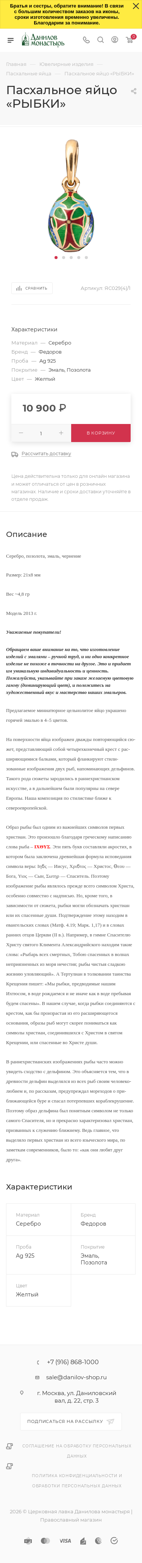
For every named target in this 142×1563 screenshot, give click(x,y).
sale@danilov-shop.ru (76, 1377)
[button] (56, 257)
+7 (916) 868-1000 (73, 1362)
